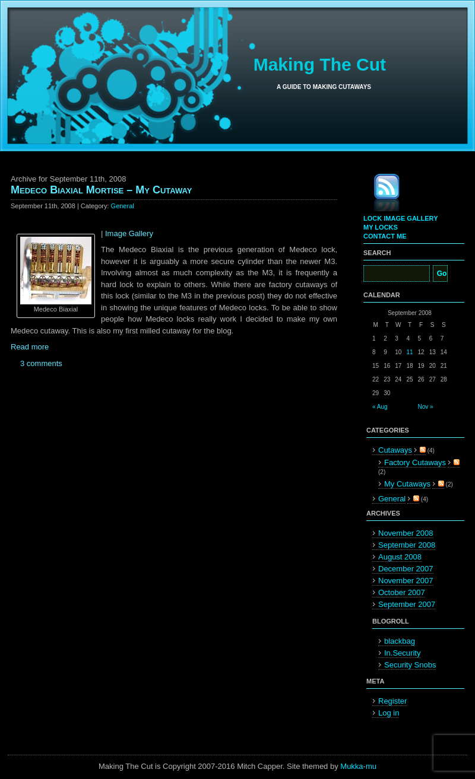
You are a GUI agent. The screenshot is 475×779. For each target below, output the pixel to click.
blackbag (399, 641)
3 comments (41, 363)
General (122, 205)
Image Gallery (129, 233)
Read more (30, 346)
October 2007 (401, 592)
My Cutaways (407, 483)
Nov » (425, 406)
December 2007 (405, 568)
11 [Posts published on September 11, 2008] (409, 352)
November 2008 (405, 533)
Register (392, 701)
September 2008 (406, 544)
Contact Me (385, 236)
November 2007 (405, 580)
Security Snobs (410, 664)
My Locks (380, 227)
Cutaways (395, 450)
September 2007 (406, 604)
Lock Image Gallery (400, 218)
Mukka (351, 766)
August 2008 (400, 556)
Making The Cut (320, 64)
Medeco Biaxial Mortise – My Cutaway (101, 190)
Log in (388, 712)
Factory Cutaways (415, 462)
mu (371, 766)
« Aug (380, 406)
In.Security (402, 652)
